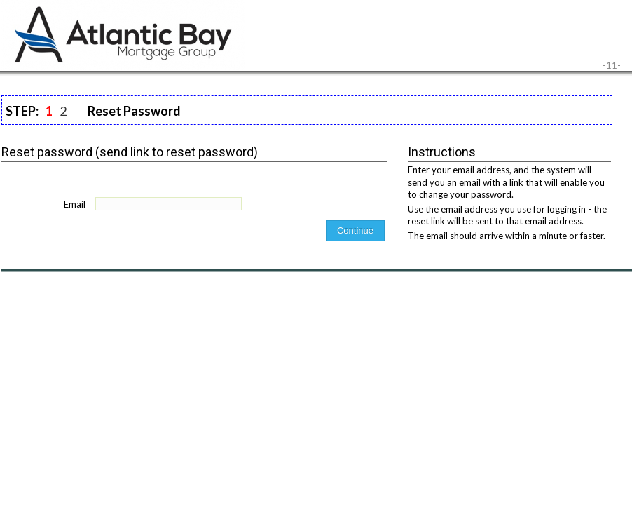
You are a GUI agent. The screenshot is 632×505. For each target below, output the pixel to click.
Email (74, 204)
